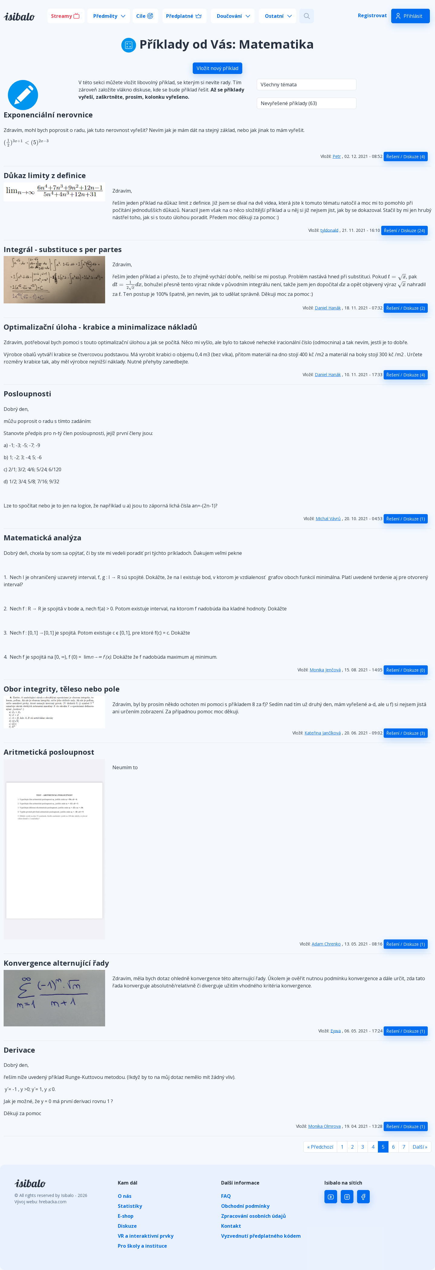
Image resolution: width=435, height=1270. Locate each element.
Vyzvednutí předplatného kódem (261, 1236)
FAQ (226, 1196)
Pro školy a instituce (142, 1246)
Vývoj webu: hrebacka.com (40, 1201)
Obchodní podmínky (245, 1206)
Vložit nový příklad (217, 68)
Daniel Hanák (328, 308)
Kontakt (231, 1226)
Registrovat (372, 15)
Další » (420, 1147)
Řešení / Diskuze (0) (405, 670)
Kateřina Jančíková (322, 733)
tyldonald (329, 230)
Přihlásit (413, 16)
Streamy (61, 16)
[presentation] (26, 143)
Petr (337, 156)
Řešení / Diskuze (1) (405, 519)
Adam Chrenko (326, 944)
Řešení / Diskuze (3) (405, 733)
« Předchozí (320, 1147)
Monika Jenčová (325, 670)
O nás (124, 1196)
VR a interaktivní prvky (145, 1236)
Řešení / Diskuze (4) (405, 156)
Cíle (141, 16)
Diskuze (127, 1226)
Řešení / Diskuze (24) (404, 230)
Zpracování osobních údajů (253, 1216)
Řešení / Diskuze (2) (405, 308)
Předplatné (179, 16)
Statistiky (130, 1206)
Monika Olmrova (324, 1126)
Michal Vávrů (328, 518)
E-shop (126, 1216)
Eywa (335, 1030)
